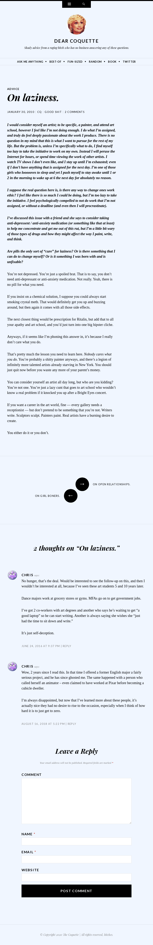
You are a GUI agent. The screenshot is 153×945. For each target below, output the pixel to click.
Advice (13, 89)
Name (28, 834)
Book (112, 61)
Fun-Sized (75, 61)
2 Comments (75, 111)
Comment (32, 774)
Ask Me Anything (30, 61)
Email (29, 852)
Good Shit (53, 111)
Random (95, 61)
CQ (39, 111)
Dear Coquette (76, 41)
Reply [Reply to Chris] (67, 646)
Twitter (129, 61)
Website (30, 870)
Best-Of (55, 61)
